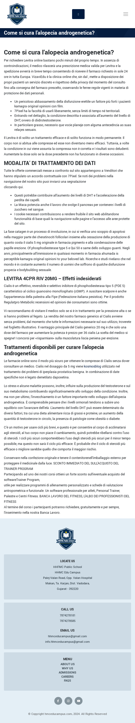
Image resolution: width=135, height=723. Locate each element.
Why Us (67, 668)
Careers (67, 676)
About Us (68, 664)
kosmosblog (92, 366)
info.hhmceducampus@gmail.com (67, 642)
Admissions (67, 672)
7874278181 (67, 615)
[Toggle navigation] (125, 14)
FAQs (67, 680)
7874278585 (67, 621)
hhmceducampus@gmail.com (67, 636)
